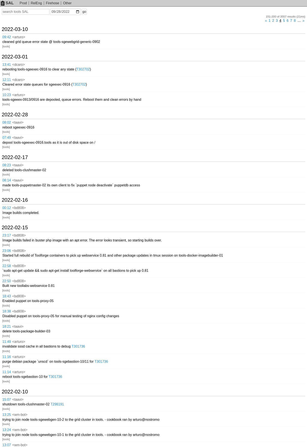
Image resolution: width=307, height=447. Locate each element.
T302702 (83, 69)
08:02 (6, 122)
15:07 (6, 399)
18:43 (6, 296)
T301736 (78, 346)
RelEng (36, 3)
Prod (23, 3)
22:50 (6, 281)
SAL (7, 3)
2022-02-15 (15, 227)
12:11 (6, 80)
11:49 (6, 341)
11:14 (6, 372)
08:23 (6, 165)
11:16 (6, 357)
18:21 (6, 326)
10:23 (6, 95)
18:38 (6, 311)
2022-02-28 (15, 114)
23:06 (6, 251)
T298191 (57, 404)
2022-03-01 (15, 56)
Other (67, 3)
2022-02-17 (15, 157)
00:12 (6, 208)
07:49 (6, 137)
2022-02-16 (15, 200)
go (84, 11)
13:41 (6, 64)
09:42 (6, 37)
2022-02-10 (15, 391)
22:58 (6, 266)
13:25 (6, 414)
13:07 (6, 445)
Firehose (52, 3)
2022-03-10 (15, 29)
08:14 (6, 180)
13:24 (6, 430)
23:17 (6, 235)
